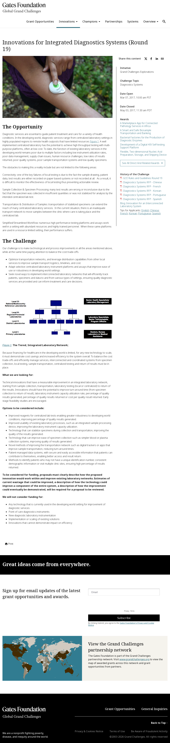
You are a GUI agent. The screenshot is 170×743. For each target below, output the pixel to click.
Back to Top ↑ (159, 723)
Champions (89, 21)
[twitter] (145, 58)
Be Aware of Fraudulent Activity (149, 731)
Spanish (156, 213)
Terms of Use (117, 731)
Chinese (154, 210)
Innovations (67, 21)
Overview (149, 21)
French (124, 213)
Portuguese (144, 213)
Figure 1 (94, 141)
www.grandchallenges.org (134, 659)
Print (8, 544)
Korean (133, 213)
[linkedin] (157, 58)
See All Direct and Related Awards (142, 163)
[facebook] (151, 58)
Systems (132, 21)
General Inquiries (154, 709)
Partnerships (113, 21)
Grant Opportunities (40, 21)
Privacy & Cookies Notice (89, 731)
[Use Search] (164, 21)
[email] (162, 58)
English (145, 210)
